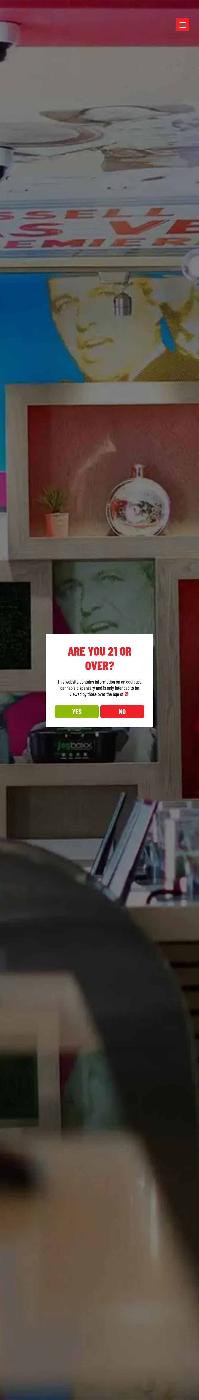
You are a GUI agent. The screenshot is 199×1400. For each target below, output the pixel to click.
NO (122, 711)
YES (77, 711)
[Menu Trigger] (182, 24)
